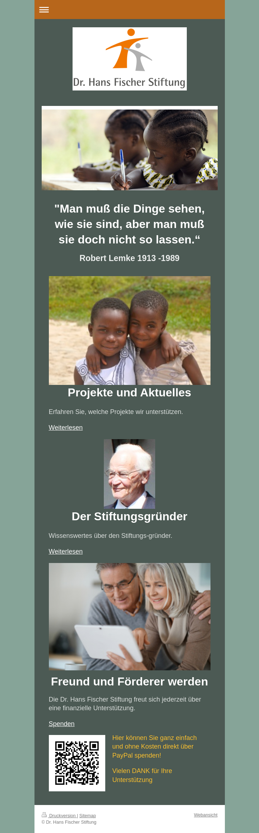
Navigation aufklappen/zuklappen (129, 9)
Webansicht (206, 815)
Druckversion (59, 815)
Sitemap (87, 815)
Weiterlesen (66, 427)
